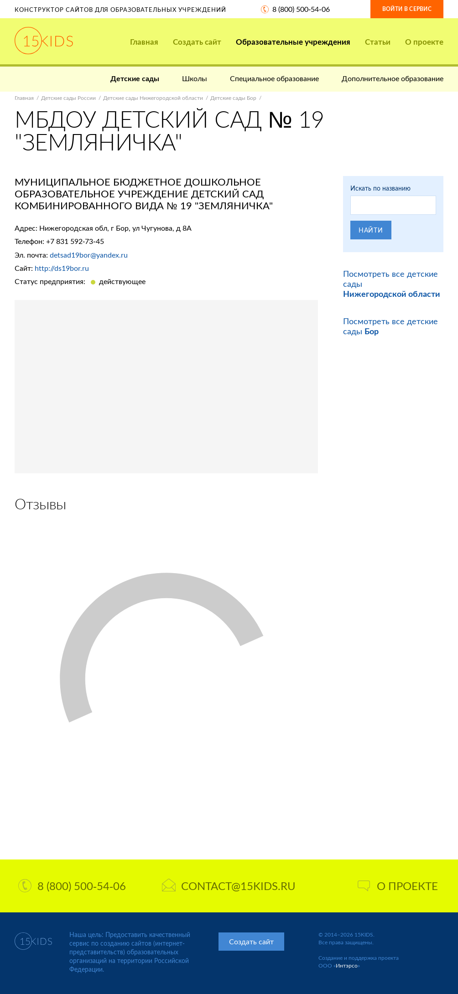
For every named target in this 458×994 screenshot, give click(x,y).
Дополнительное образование (392, 78)
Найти (371, 230)
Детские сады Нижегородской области (153, 97)
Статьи (377, 42)
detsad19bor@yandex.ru (89, 254)
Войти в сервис (407, 8)
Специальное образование (274, 78)
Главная (144, 42)
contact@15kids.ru (229, 885)
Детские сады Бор (233, 97)
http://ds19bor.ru (62, 268)
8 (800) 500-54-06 (301, 9)
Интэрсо (347, 965)
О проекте (424, 42)
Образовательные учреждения (293, 42)
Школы (194, 78)
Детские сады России (68, 97)
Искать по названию (380, 188)
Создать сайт (197, 42)
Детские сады (134, 78)
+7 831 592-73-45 (75, 241)
